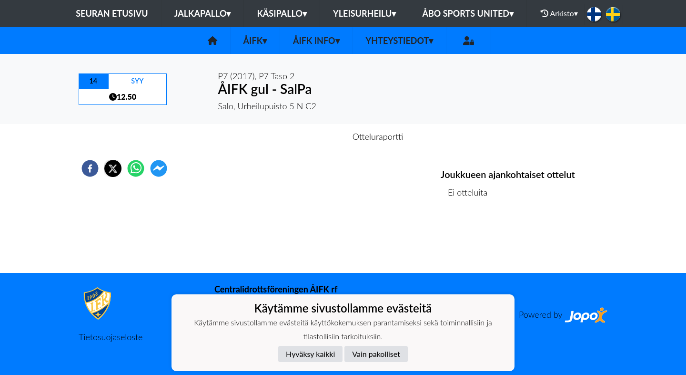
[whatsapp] (135, 168)
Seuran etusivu (112, 13)
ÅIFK (255, 40)
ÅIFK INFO (316, 40)
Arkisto (559, 13)
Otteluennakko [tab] (310, 136)
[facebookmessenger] (158, 168)
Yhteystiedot (400, 40)
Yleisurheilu (364, 13)
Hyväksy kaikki (310, 353)
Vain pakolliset (376, 353)
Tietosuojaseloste (110, 337)
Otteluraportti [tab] (378, 136)
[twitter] (112, 168)
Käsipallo (282, 13)
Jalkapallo (202, 13)
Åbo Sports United (468, 13)
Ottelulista (471, 240)
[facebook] (90, 168)
